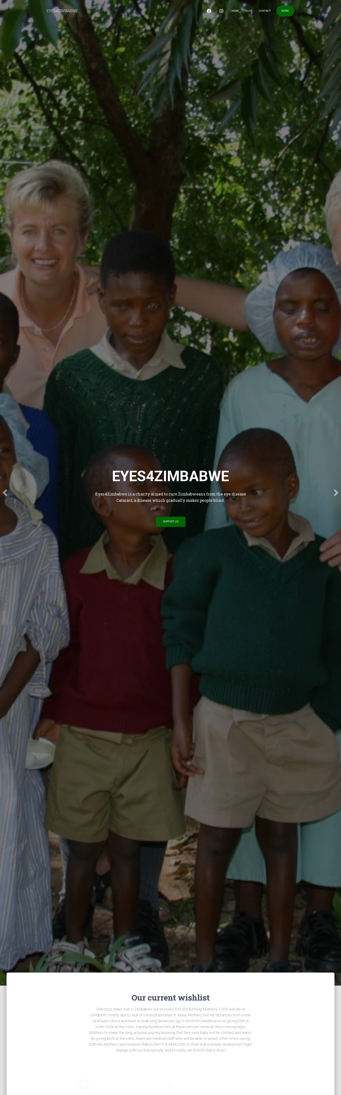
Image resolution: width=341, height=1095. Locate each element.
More (285, 10)
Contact (265, 10)
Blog (249, 10)
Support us (170, 521)
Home (235, 10)
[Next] (335, 493)
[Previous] (5, 493)
